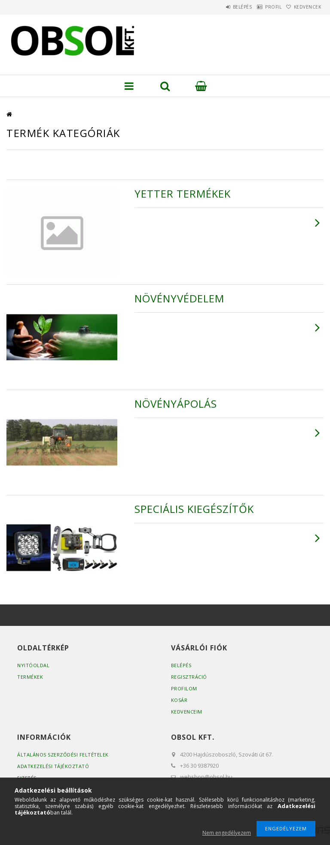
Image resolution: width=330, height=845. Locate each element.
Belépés (222, 7)
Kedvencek (304, 7)
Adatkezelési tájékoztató (53, 766)
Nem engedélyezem (226, 832)
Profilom (184, 688)
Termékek (30, 677)
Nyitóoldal (33, 665)
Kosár (179, 700)
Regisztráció (189, 677)
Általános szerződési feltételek (63, 754)
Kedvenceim (186, 711)
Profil (261, 7)
